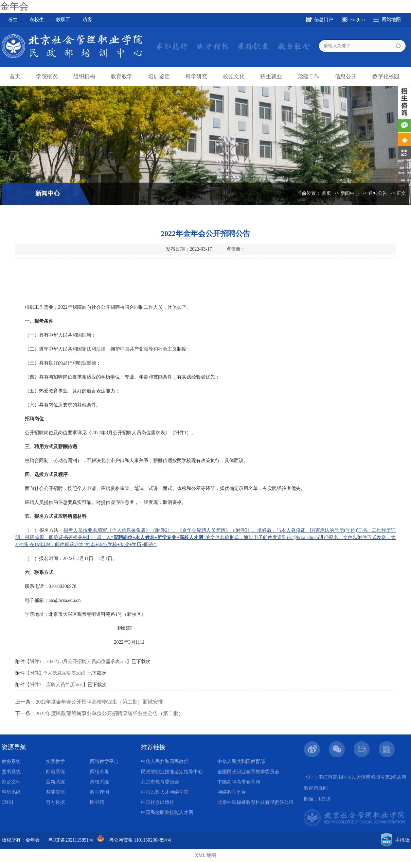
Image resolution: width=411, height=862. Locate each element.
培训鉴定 (159, 76)
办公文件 (11, 781)
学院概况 (47, 76)
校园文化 (234, 76)
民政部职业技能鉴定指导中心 (172, 771)
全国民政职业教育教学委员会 (248, 771)
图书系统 (11, 771)
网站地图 (391, 19)
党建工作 (308, 76)
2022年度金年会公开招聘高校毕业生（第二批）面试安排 (99, 702)
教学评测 (99, 792)
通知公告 (377, 193)
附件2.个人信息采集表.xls (56, 673)
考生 (12, 19)
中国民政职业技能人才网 (167, 812)
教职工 (63, 19)
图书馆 (97, 802)
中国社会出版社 (157, 802)
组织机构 (84, 76)
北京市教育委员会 (160, 781)
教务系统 (11, 761)
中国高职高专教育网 (238, 781)
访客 (87, 19)
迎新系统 (55, 781)
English (357, 19)
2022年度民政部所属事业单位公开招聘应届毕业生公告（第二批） (109, 713)
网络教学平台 (104, 761)
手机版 (402, 840)
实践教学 (55, 761)
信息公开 (346, 76)
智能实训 (55, 792)
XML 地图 (205, 855)
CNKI (7, 802)
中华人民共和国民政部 (165, 761)
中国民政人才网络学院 (165, 792)
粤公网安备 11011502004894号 (140, 840)
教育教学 (121, 76)
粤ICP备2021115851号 (71, 840)
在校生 (37, 19)
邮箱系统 (55, 771)
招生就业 (271, 76)
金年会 (14, 6)
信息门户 (323, 19)
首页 (15, 76)
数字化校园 (385, 76)
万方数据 (55, 802)
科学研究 (196, 76)
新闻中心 (349, 193)
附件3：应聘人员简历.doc (56, 684)
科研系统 (11, 792)
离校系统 (99, 781)
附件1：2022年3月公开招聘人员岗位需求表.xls (78, 661)
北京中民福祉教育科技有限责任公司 (255, 802)
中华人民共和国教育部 (241, 761)
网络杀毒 (99, 771)
